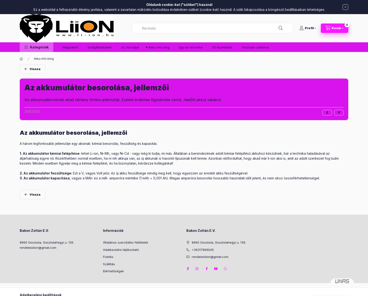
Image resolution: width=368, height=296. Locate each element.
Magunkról (70, 47)
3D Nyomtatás (222, 47)
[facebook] (327, 112)
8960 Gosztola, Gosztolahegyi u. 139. (47, 242)
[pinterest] (339, 112)
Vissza (35, 69)
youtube (216, 268)
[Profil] (308, 28)
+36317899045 (203, 250)
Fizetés (108, 257)
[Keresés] (281, 28)
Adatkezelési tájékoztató (121, 250)
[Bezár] (345, 7)
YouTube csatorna (255, 47)
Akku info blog (158, 47)
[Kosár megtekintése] (334, 28)
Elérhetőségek (113, 271)
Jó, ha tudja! (130, 47)
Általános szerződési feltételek (125, 242)
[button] (36, 47)
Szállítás (109, 264)
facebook (187, 268)
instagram (197, 268)
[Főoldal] (21, 59)
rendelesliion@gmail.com (38, 247)
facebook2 (206, 268)
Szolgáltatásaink (99, 47)
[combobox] (212, 28)
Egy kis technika (191, 47)
